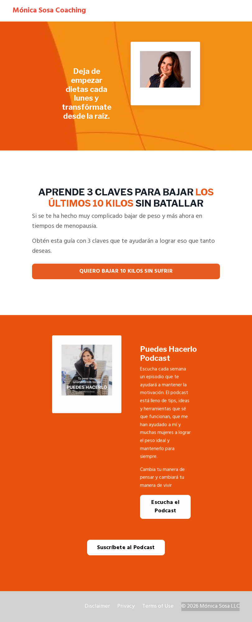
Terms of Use (158, 606)
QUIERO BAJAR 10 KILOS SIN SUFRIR (126, 271)
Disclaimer (97, 606)
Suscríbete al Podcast (126, 547)
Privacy (126, 606)
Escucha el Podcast (165, 506)
